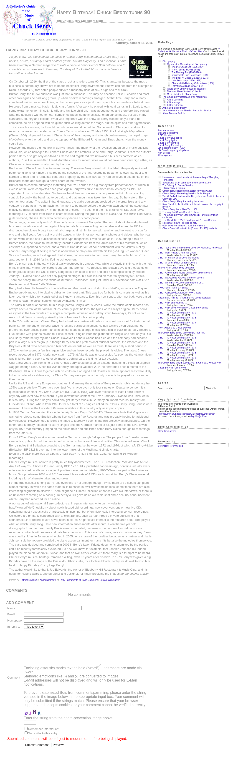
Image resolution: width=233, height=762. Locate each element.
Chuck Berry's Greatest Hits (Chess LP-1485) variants (189, 228)
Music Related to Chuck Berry (182, 94)
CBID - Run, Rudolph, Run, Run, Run (177, 252)
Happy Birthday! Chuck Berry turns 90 (103, 12)
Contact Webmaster (110, 580)
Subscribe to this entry (43, 740)
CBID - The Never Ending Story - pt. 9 (177, 312)
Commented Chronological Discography (187, 64)
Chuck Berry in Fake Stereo (172, 367)
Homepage (14, 620)
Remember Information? (44, 735)
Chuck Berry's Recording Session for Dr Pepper (186, 193)
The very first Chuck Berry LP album (180, 212)
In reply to (13, 626)
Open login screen (167, 431)
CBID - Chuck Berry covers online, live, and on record (185, 272)
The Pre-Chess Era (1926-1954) (188, 67)
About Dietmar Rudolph (174, 113)
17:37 (62, 580)
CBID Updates (165, 135)
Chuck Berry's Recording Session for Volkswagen (187, 191)
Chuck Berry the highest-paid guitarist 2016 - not (106, 39)
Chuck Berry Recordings (170, 145)
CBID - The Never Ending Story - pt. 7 (177, 322)
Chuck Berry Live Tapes (170, 138)
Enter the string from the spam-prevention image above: (69, 725)
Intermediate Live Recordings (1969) (190, 75)
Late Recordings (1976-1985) (186, 80)
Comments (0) (74, 580)
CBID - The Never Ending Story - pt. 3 (177, 352)
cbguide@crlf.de (198, 416)
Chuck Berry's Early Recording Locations (183, 201)
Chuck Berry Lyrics (167, 140)
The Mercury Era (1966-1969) (187, 72)
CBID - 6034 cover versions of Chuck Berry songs (183, 307)
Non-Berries (164, 153)
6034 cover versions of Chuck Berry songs (183, 225)
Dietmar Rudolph (28, 580)
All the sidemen (174, 105)
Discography (168, 61)
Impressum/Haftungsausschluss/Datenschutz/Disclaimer (186, 414)
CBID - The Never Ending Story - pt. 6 (177, 337)
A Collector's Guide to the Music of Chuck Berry (189, 50)
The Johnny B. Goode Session (177, 185)
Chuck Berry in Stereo (173, 188)
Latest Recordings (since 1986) (187, 86)
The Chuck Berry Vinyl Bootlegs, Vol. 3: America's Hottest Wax (189, 362)
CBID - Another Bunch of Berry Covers (177, 262)
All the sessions (175, 99)
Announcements (48, 580)
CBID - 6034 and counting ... (172, 302)
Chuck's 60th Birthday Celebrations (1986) (193, 83)
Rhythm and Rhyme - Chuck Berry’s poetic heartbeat (184, 297)
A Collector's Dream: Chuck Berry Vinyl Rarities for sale (52, 39)
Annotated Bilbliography (174, 108)
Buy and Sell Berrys (168, 133)
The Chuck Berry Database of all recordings (184, 97)
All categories (165, 155)
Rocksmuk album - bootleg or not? (179, 223)
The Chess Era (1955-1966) (186, 69)
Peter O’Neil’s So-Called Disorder (175, 327)
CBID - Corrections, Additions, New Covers (179, 292)
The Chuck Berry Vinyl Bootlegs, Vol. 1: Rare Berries (188, 220)
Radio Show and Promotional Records (186, 89)
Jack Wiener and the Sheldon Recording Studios (186, 110)
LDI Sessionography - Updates (173, 150)
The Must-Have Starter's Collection (184, 91)
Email (11, 614)
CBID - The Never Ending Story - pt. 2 (177, 357)
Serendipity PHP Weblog (170, 446)
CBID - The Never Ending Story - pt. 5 (177, 342)
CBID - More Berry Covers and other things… (181, 282)
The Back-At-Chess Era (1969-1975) (190, 78)
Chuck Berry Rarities (168, 143)
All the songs (173, 102)
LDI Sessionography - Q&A (171, 148)
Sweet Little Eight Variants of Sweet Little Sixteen (187, 182)
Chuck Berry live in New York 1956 (179, 209)
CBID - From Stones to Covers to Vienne (178, 257)
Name (11, 608)
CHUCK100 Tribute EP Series (173, 287)
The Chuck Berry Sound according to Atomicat (181, 332)
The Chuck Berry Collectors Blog (79, 21)
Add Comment (90, 580)
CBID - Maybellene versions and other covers (181, 277)
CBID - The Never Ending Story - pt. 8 (177, 317)
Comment (13, 681)
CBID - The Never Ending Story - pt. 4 (177, 347)
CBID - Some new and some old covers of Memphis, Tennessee (190, 247)
